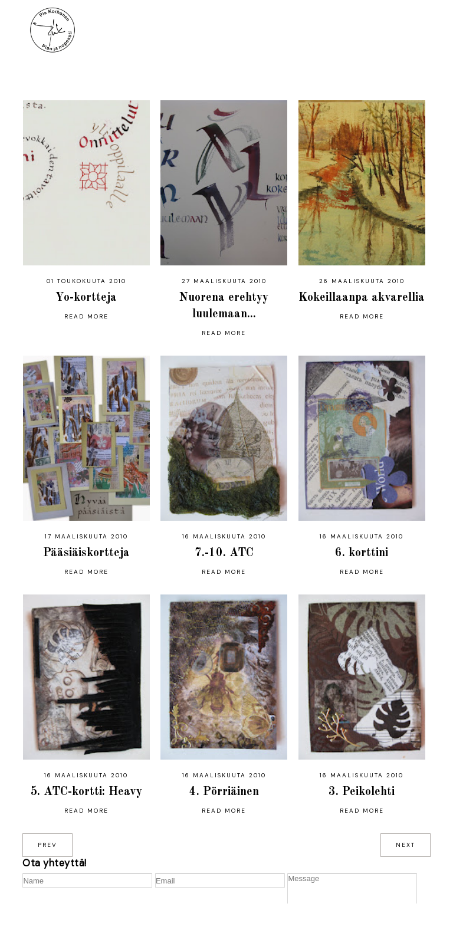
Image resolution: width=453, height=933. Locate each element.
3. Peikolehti (362, 792)
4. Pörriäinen (224, 792)
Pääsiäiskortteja (86, 553)
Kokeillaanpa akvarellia (361, 298)
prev (47, 845)
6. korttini (361, 553)
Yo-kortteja (86, 298)
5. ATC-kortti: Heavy (86, 792)
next (405, 845)
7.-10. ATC (224, 553)
